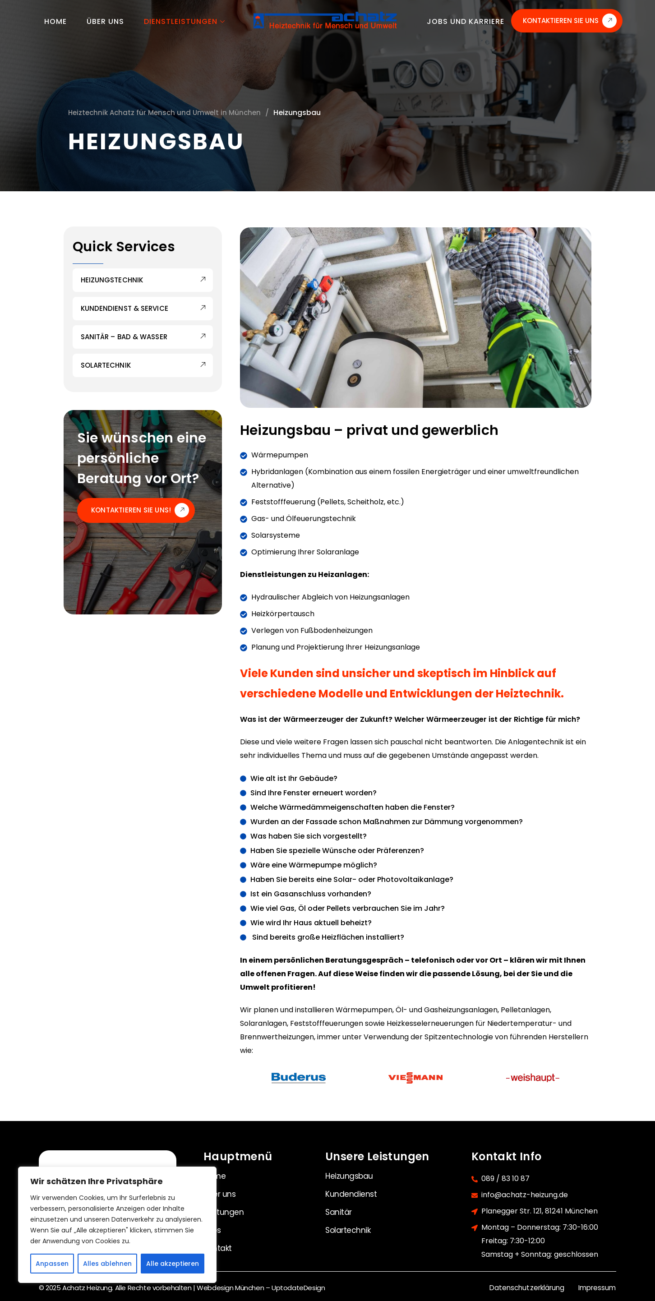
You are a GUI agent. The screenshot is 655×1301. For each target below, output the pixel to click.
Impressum (597, 1287)
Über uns (105, 21)
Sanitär (338, 1212)
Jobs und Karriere (465, 21)
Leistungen (223, 1212)
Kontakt (217, 1248)
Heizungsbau (349, 1176)
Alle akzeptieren (172, 1263)
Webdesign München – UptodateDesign (261, 1287)
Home (55, 21)
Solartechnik (348, 1230)
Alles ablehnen (107, 1263)
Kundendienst (351, 1194)
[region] (117, 1225)
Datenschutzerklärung (527, 1287)
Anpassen (52, 1263)
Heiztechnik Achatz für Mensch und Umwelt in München (168, 112)
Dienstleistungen (184, 21)
